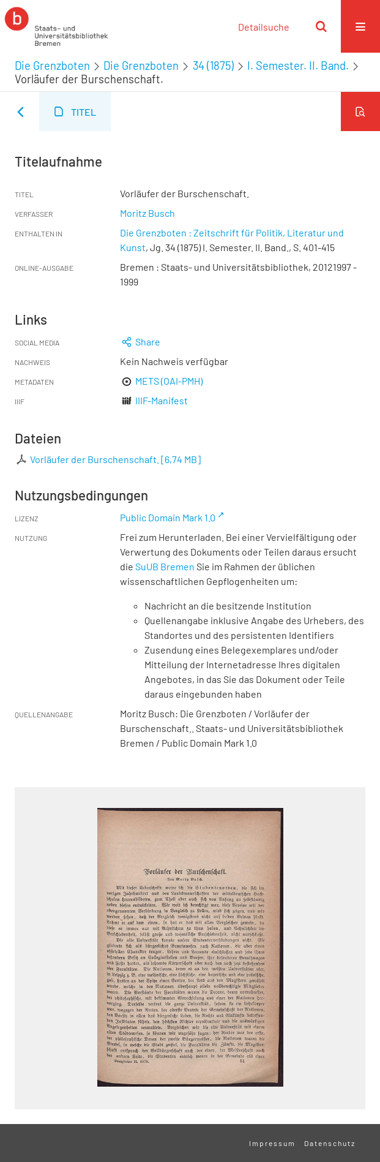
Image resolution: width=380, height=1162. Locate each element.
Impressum (272, 1143)
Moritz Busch (147, 213)
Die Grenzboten (52, 65)
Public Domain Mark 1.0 (167, 517)
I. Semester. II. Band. (298, 65)
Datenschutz (330, 1143)
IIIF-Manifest (161, 400)
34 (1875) (213, 65)
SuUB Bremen (165, 566)
